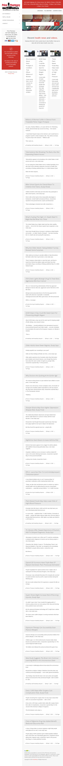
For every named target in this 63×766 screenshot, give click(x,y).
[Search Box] (40, 24)
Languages (40, 10)
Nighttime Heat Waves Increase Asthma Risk (42, 440)
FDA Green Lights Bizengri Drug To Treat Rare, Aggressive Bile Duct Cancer (42, 280)
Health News (31, 27)
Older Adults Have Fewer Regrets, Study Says (42, 345)
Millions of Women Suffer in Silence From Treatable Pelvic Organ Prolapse (41, 121)
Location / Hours (57, 10)
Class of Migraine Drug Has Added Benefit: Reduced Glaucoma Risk (41, 722)
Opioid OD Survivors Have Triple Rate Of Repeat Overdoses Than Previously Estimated (42, 563)
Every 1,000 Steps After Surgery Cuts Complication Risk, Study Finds (39, 691)
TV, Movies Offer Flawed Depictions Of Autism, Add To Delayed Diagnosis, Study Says (42, 531)
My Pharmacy (6, 13)
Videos (42, 27)
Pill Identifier (47, 10)
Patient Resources (8, 20)
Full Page (57, 145)
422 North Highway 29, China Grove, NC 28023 (37, 2)
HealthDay (35, 759)
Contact (5, 23)
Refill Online (6, 17)
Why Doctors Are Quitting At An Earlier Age (41, 376)
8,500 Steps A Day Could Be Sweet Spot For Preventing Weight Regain (41, 314)
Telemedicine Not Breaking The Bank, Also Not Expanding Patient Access (42, 153)
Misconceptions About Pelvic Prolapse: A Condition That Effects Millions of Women (31, 67)
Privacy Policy (11, 73)
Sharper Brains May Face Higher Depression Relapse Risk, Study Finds (42, 408)
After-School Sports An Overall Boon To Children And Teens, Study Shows (40, 185)
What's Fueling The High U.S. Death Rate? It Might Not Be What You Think (41, 218)
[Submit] (57, 24)
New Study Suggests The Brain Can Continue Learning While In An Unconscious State (42, 659)
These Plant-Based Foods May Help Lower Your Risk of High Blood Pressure (55, 67)
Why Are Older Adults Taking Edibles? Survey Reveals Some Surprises (42, 249)
